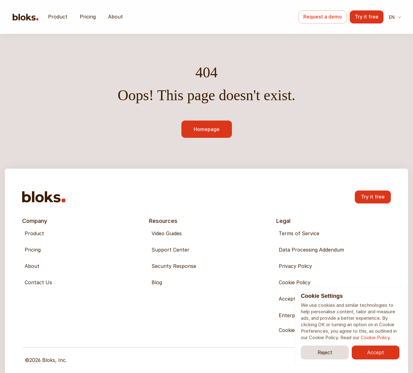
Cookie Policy (375, 337)
